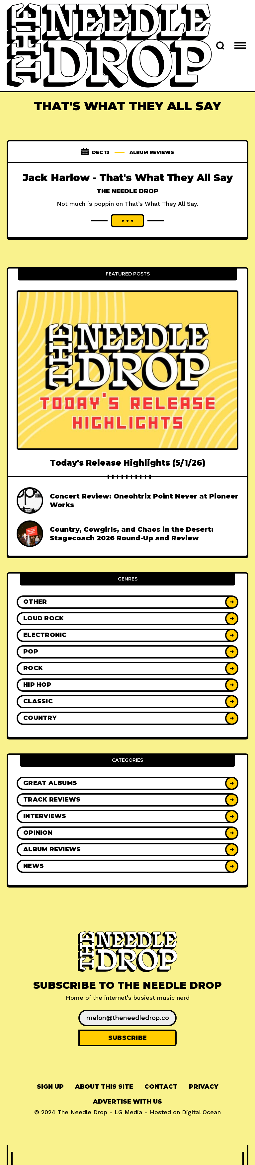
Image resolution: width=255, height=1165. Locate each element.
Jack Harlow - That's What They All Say (128, 178)
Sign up (50, 1086)
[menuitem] (50, 1086)
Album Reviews (151, 152)
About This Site (104, 1086)
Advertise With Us (127, 1101)
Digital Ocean (201, 1112)
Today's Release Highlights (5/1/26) (128, 463)
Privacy (203, 1086)
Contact (161, 1086)
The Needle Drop (127, 191)
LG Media (128, 1112)
